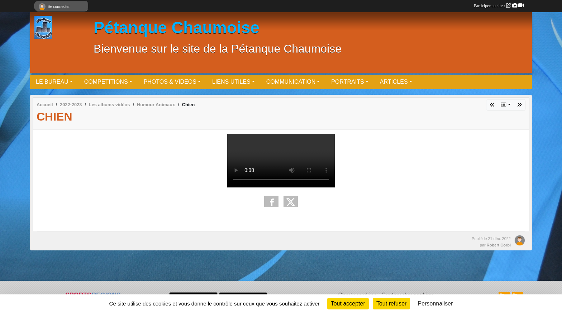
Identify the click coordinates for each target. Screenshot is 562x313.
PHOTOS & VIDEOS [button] (170, 82)
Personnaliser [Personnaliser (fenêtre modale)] (435, 303)
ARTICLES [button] (394, 82)
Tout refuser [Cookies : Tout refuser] (391, 303)
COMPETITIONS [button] (106, 82)
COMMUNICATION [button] (290, 82)
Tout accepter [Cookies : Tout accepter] (348, 303)
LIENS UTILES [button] (231, 82)
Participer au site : (499, 5)
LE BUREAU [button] (52, 82)
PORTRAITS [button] (347, 82)
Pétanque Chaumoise (176, 28)
